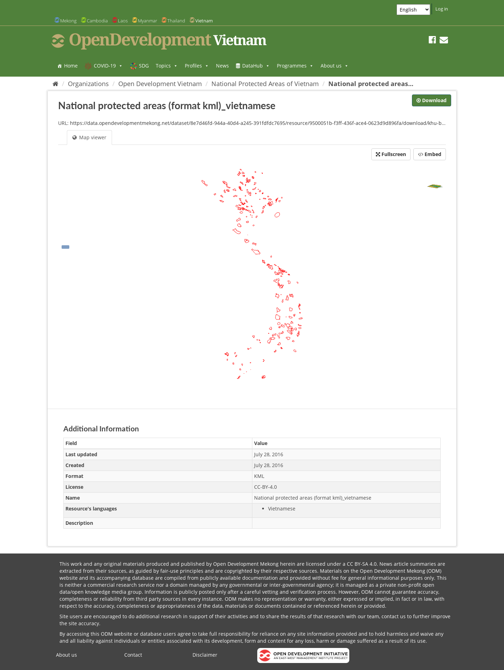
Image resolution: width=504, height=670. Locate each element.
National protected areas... (370, 83)
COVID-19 (108, 65)
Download (431, 100)
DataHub (256, 65)
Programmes (295, 65)
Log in (441, 9)
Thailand (176, 20)
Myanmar (147, 20)
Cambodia (97, 20)
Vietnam (204, 20)
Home (71, 65)
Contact (133, 654)
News (222, 65)
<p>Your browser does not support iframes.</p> (252, 282)
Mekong (68, 20)
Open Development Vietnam (160, 83)
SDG (144, 65)
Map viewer (89, 137)
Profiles (197, 65)
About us (335, 65)
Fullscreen (391, 154)
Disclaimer (204, 654)
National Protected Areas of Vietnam (265, 83)
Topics (167, 65)
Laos (123, 20)
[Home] (55, 83)
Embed (429, 154)
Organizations (88, 83)
